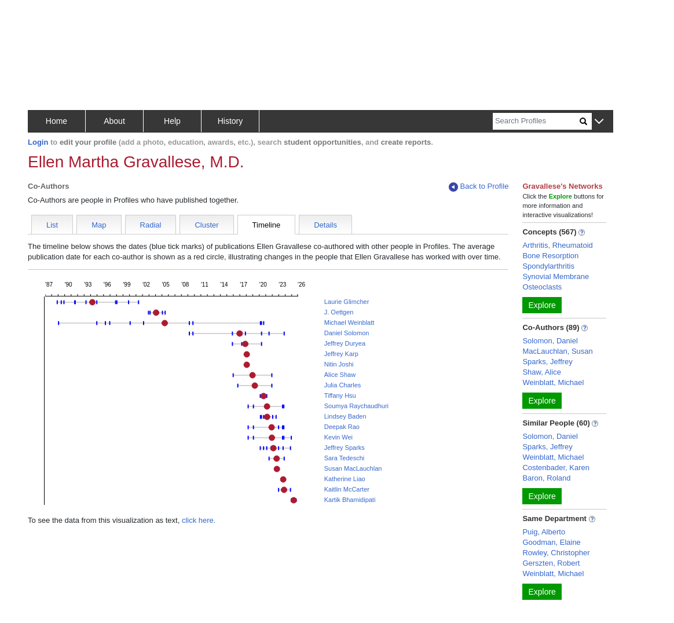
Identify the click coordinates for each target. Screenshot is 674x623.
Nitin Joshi (339, 364)
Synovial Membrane (555, 276)
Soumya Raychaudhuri (356, 405)
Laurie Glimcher (346, 301)
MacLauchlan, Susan (557, 351)
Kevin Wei (338, 437)
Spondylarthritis (548, 266)
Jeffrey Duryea (344, 343)
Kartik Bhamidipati (350, 499)
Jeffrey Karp (341, 353)
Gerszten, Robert (551, 563)
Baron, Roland (546, 478)
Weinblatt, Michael (553, 382)
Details (325, 225)
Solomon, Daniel (549, 340)
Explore (541, 305)
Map (98, 225)
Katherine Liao (344, 478)
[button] (599, 122)
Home (56, 121)
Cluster (206, 225)
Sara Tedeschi (344, 458)
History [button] (230, 121)
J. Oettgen (339, 312)
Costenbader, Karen (555, 467)
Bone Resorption (550, 255)
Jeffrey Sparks (344, 447)
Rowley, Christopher (555, 552)
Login (38, 142)
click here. (199, 520)
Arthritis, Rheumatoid (557, 245)
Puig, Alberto (543, 531)
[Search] (536, 121)
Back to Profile (479, 187)
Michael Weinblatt (349, 322)
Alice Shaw (340, 374)
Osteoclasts (542, 287)
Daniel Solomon (346, 332)
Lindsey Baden (345, 416)
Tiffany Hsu (340, 395)
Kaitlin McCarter (346, 489)
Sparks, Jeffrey (547, 361)
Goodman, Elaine (551, 542)
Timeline (266, 225)
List (52, 225)
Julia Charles (342, 385)
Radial (151, 225)
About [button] (114, 121)
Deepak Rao (342, 426)
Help (172, 121)
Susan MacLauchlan (353, 468)
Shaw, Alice (541, 372)
